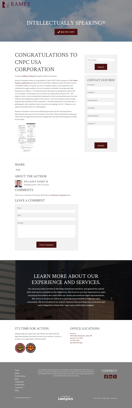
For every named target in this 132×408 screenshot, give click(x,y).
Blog (16, 379)
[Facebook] (106, 376)
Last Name (91, 92)
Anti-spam (114, 398)
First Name (91, 85)
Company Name (92, 100)
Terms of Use (97, 398)
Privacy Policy (106, 398)
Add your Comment (59, 195)
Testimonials (19, 382)
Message (20, 223)
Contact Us (19, 387)
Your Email (91, 108)
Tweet (18, 170)
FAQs (17, 390)
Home (17, 370)
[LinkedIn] (110, 376)
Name (19, 208)
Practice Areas (20, 376)
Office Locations (84, 328)
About (17, 373)
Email (19, 215)
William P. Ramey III (29, 76)
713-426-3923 (74, 340)
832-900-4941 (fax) (76, 343)
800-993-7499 (67, 32)
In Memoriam (19, 385)
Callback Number (93, 116)
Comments (91, 123)
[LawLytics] (66, 398)
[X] (115, 376)
